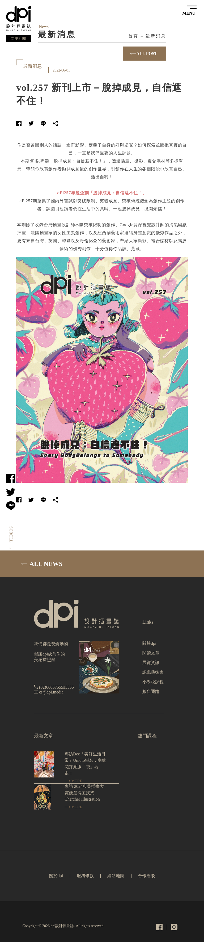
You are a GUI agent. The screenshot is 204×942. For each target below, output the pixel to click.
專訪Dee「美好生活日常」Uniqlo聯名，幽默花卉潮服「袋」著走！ (85, 763)
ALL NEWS (41, 563)
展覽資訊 (150, 662)
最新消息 (156, 36)
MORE (73, 781)
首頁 (133, 36)
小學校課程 (153, 682)
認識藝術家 (153, 672)
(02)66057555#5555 (56, 687)
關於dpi (149, 643)
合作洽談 (146, 875)
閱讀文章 (150, 653)
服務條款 (85, 875)
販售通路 (150, 691)
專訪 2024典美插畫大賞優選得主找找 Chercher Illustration (84, 792)
